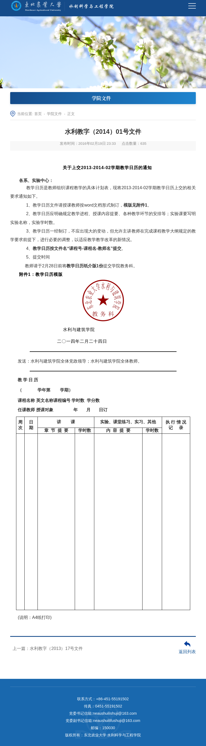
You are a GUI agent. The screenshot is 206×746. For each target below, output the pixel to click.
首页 (38, 114)
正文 (71, 114)
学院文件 (54, 114)
